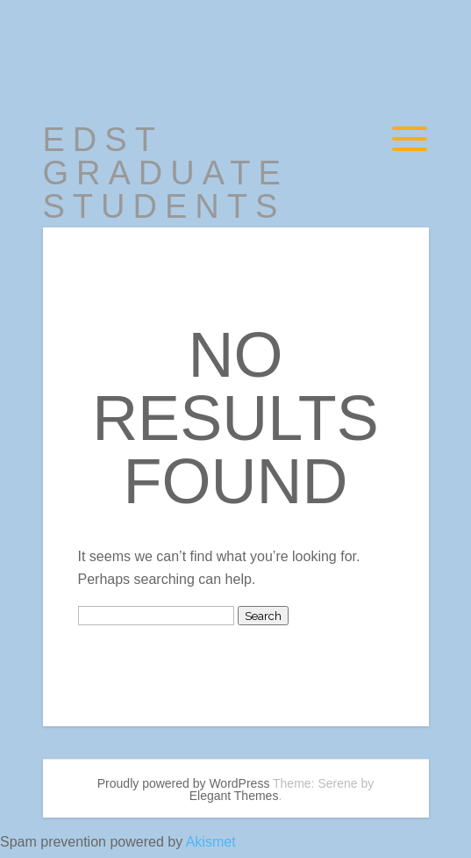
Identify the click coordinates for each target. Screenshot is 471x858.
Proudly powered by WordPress (183, 783)
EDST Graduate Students (166, 173)
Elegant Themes (234, 796)
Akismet (211, 841)
